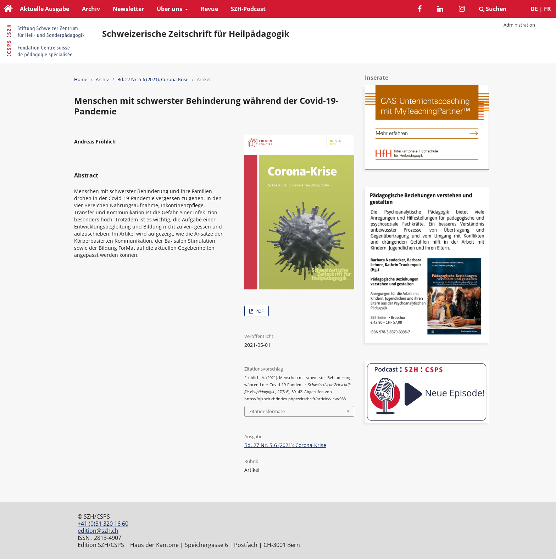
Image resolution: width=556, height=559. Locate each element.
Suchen (493, 9)
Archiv (91, 9)
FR (547, 9)
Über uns (170, 9)
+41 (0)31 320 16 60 (103, 523)
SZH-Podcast (248, 9)
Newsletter (128, 9)
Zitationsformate (267, 411)
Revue (209, 9)
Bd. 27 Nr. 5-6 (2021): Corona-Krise (152, 79)
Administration (519, 25)
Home (80, 79)
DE (534, 9)
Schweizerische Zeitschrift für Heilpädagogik (195, 33)
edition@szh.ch (98, 531)
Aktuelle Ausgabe (44, 9)
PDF (259, 311)
